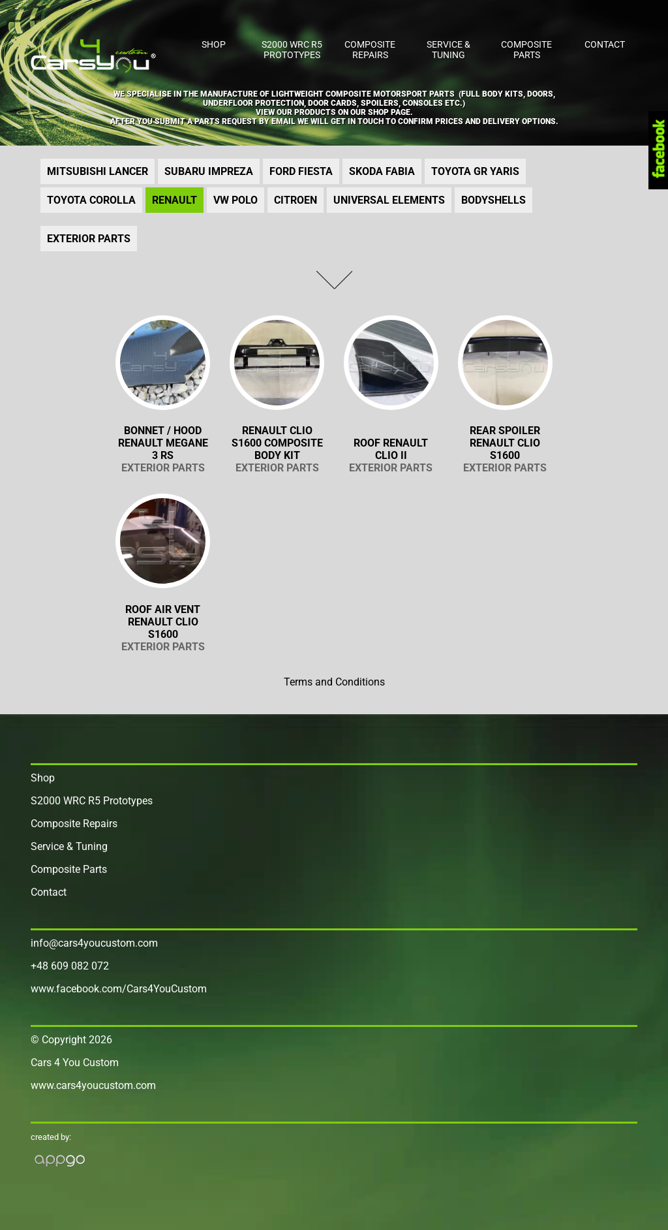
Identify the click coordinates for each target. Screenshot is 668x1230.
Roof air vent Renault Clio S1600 (162, 628)
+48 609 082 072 (70, 966)
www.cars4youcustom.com (93, 1085)
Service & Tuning (448, 49)
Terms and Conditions (334, 682)
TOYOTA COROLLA (91, 200)
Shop (214, 44)
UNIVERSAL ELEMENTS (389, 200)
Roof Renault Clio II (391, 455)
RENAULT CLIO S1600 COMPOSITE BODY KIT (277, 449)
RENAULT (174, 200)
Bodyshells (493, 200)
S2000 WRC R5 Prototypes (292, 49)
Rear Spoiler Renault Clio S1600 (505, 449)
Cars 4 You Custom (75, 1062)
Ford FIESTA (301, 171)
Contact (604, 44)
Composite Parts (526, 49)
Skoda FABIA (382, 171)
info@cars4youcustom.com (94, 943)
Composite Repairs (369, 49)
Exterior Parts (88, 238)
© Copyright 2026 (71, 1039)
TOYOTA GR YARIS (475, 171)
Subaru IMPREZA (208, 171)
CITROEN (295, 200)
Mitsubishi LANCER (97, 171)
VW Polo (235, 200)
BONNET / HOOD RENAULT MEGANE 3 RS (162, 449)
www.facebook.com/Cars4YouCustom (119, 989)
